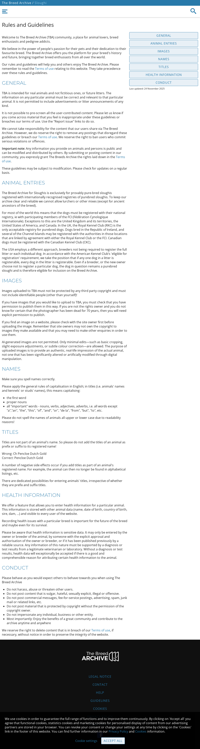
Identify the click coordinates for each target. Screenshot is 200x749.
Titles (164, 67)
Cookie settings (86, 741)
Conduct (164, 82)
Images (164, 51)
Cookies (100, 709)
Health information (164, 75)
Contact (100, 684)
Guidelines (100, 701)
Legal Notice (100, 676)
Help (100, 693)
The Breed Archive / (18, 3)
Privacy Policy (118, 731)
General (163, 35)
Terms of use (44, 69)
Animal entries (163, 43)
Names (163, 59)
